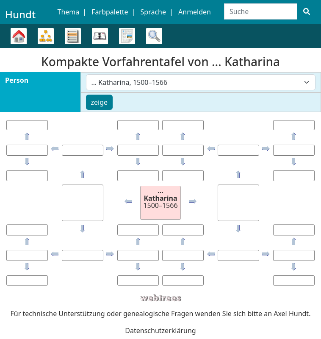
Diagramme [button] (45, 36)
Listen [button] (72, 36)
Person (16, 80)
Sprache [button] (153, 12)
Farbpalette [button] (109, 12)
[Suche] (306, 11)
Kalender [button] (99, 36)
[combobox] (200, 82)
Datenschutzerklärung (160, 330)
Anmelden (194, 12)
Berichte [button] (127, 36)
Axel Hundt (291, 313)
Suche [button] (154, 36)
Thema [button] (69, 12)
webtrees (160, 298)
